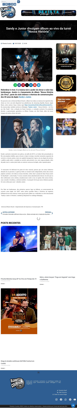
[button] (15, 85)
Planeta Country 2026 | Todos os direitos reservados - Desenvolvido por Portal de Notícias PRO (38, 406)
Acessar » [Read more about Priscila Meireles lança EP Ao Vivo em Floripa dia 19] (3, 283)
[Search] (18, 1)
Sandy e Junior (24, 97)
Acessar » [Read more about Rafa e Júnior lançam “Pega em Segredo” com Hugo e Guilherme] (42, 284)
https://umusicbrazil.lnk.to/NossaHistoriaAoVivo (38, 105)
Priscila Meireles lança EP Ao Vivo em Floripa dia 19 (18, 279)
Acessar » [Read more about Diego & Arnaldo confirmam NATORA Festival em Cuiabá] (3, 368)
